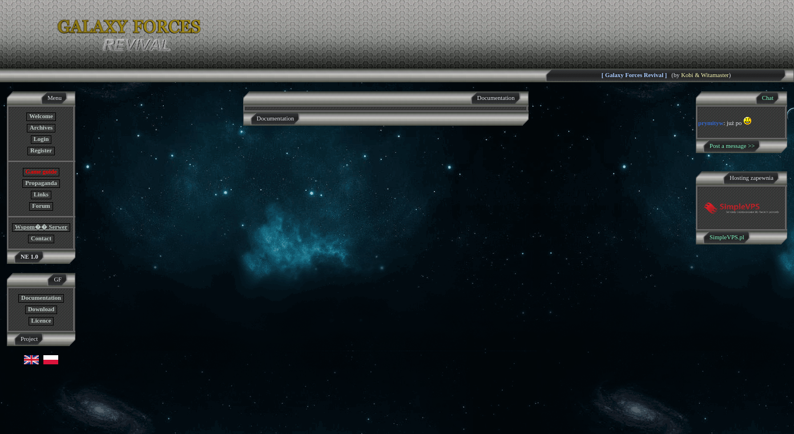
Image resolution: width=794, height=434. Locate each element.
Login (41, 139)
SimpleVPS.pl (727, 237)
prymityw (710, 123)
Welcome (41, 116)
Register (41, 150)
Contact (41, 238)
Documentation (41, 298)
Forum (41, 206)
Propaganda (41, 183)
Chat (767, 98)
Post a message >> (732, 146)
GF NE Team (118, 427)
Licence (41, 321)
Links (41, 194)
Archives (41, 127)
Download (41, 309)
